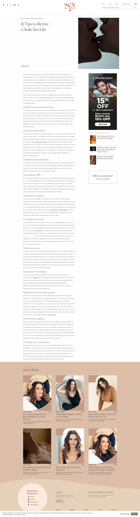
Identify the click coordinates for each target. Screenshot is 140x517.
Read (110, 4)
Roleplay (36, 277)
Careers (71, 510)
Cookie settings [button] (125, 514)
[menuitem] (103, 4)
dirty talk (38, 230)
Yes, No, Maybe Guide (39, 142)
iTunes (31, 497)
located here (51, 314)
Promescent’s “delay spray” (59, 210)
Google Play (33, 505)
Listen (103, 4)
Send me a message (102, 179)
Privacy (86, 510)
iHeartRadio (33, 502)
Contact (114, 510)
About (58, 510)
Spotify (31, 499)
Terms (100, 510)
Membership (126, 4)
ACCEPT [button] (134, 513)
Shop (117, 4)
